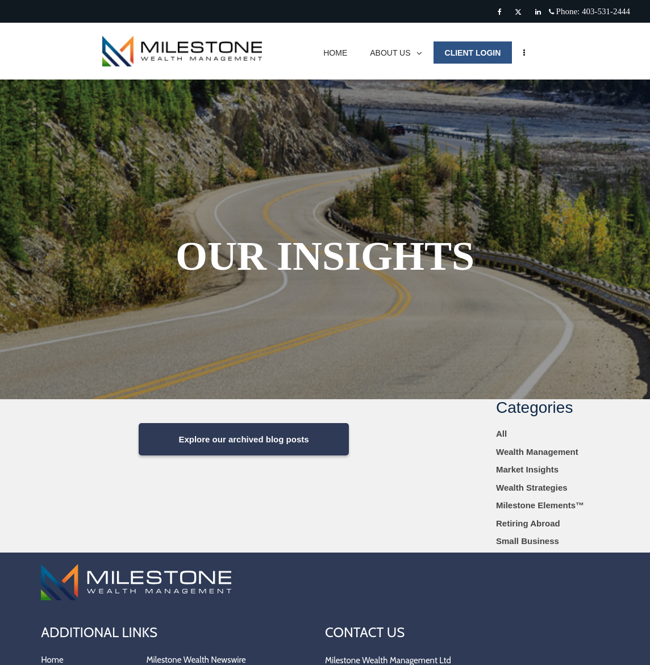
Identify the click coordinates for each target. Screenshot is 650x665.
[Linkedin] (538, 12)
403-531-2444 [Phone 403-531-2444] (606, 11)
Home (52, 660)
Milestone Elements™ (540, 505)
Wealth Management (537, 452)
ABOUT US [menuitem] (401, 55)
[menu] (529, 52)
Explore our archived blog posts (243, 439)
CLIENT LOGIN (478, 52)
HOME (341, 52)
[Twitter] (518, 12)
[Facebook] (499, 12)
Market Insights (527, 469)
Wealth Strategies (532, 487)
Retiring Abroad (528, 523)
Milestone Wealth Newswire (196, 660)
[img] (325, 199)
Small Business (527, 541)
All (501, 433)
